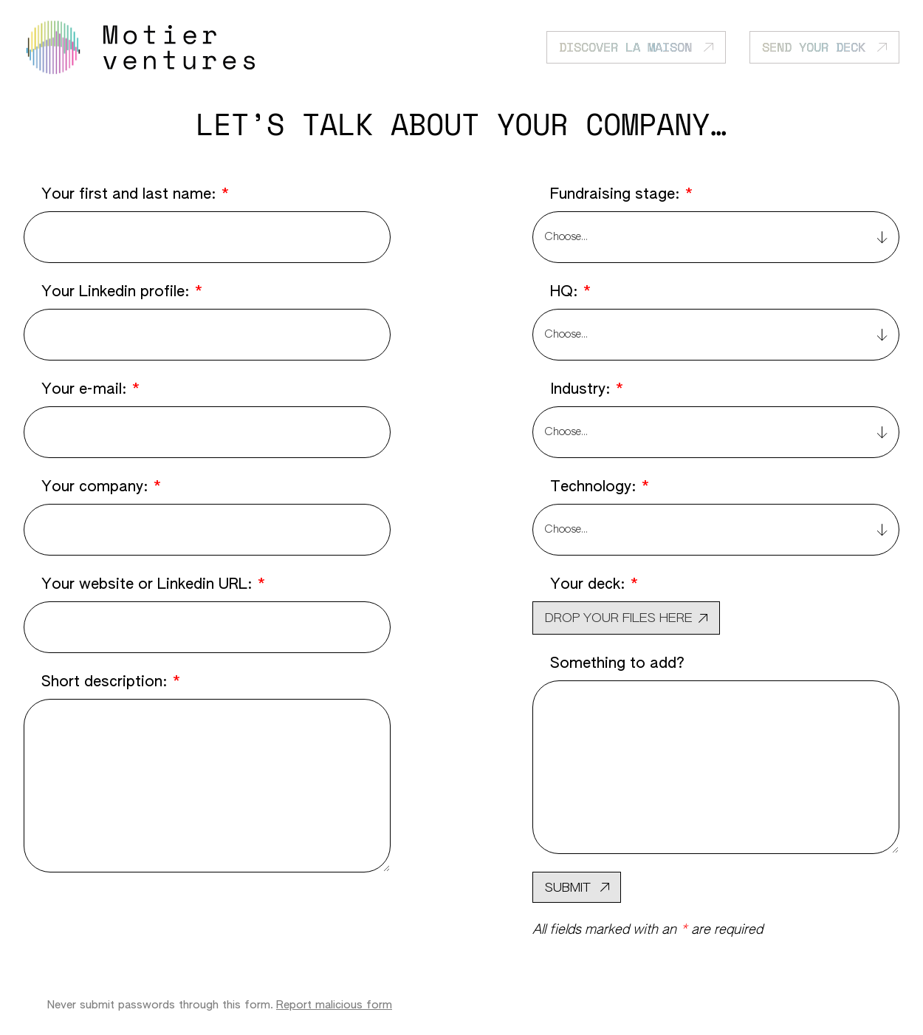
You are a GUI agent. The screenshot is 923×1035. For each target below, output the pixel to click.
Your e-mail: (90, 389)
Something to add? (617, 663)
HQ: (570, 291)
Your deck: (594, 584)
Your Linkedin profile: (122, 291)
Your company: (101, 486)
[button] (626, 618)
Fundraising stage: (621, 194)
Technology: (600, 486)
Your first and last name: (135, 194)
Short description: (111, 681)
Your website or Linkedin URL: (153, 584)
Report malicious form (334, 1005)
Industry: (587, 389)
